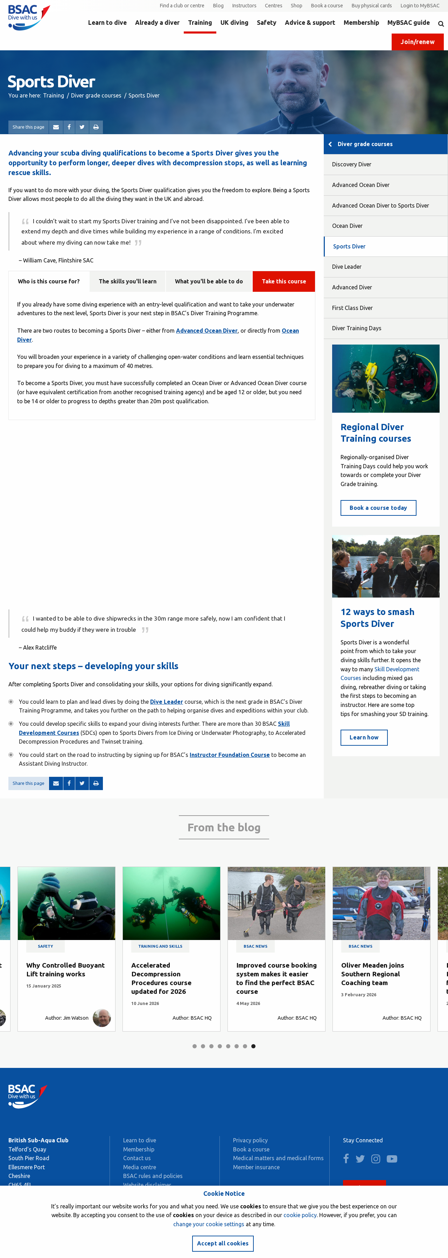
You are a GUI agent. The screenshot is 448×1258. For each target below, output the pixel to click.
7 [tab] (245, 1046)
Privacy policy (250, 1140)
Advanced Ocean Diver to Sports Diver (380, 205)
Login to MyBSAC (420, 5)
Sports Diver (349, 246)
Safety (266, 22)
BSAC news (255, 946)
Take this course (284, 281)
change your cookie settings (208, 1224)
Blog (218, 5)
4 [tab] (220, 1046)
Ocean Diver (347, 226)
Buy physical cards (371, 5)
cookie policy (300, 1215)
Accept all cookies (223, 1243)
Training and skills (160, 946)
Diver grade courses (96, 95)
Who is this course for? (49, 281)
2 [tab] (203, 1046)
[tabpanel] (66, 949)
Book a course (327, 5)
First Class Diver (352, 308)
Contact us (137, 1158)
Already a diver (157, 22)
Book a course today (378, 508)
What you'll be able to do (209, 281)
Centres (273, 5)
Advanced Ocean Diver (361, 185)
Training (200, 22)
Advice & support (310, 22)
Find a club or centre (182, 5)
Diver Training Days (357, 328)
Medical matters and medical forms (278, 1158)
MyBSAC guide (408, 22)
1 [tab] (194, 1046)
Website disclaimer (147, 1185)
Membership (361, 22)
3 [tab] (211, 1046)
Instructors (244, 5)
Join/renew (418, 41)
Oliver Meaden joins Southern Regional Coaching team (372, 973)
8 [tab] (253, 1046)
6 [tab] (236, 1046)
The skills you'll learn (127, 281)
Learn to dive (107, 22)
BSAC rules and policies (153, 1176)
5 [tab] (228, 1046)
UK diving (234, 22)
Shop (296, 5)
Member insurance (256, 1167)
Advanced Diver (352, 287)
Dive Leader (166, 702)
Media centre (139, 1167)
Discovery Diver (351, 164)
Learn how (364, 737)
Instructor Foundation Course (230, 755)
